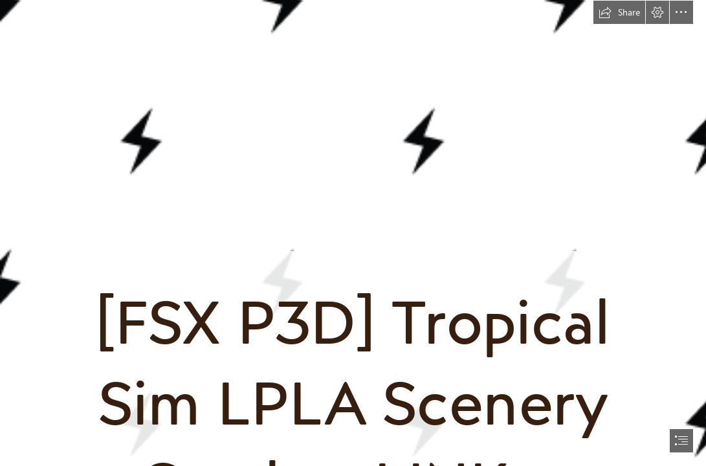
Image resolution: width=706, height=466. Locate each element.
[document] (353, 233)
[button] (619, 12)
